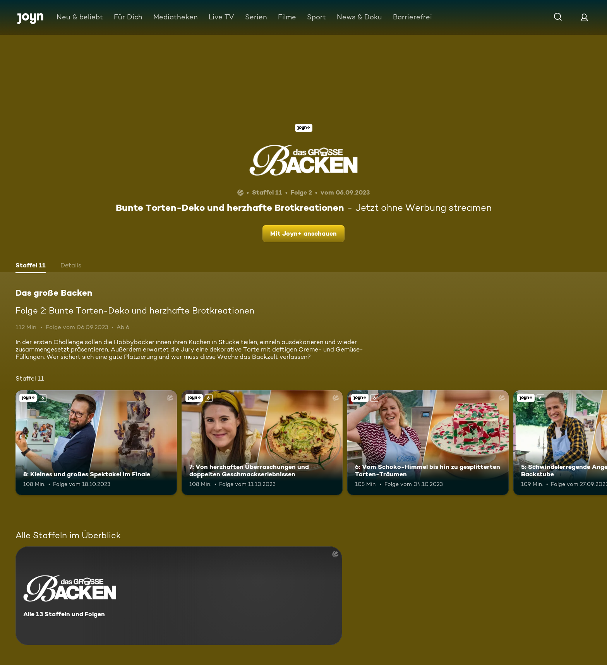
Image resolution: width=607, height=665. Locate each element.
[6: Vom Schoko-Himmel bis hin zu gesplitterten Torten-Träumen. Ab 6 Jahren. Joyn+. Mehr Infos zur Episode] (428, 442)
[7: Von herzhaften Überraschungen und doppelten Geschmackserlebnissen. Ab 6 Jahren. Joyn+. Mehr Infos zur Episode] (262, 442)
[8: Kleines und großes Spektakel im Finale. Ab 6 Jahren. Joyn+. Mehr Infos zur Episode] (96, 442)
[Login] (584, 17)
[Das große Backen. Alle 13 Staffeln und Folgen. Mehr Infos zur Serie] (178, 595)
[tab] (30, 266)
